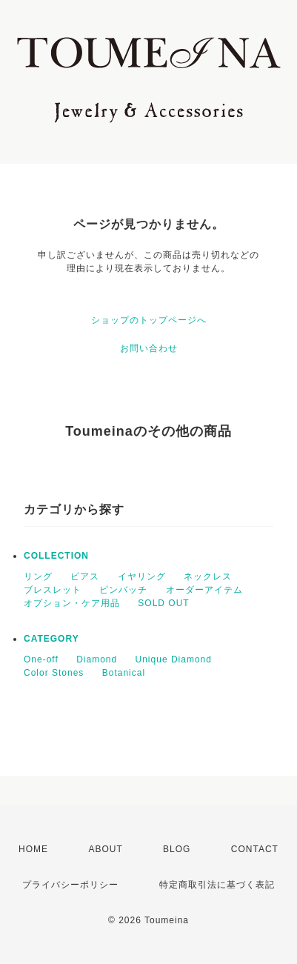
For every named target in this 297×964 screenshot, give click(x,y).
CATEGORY (51, 639)
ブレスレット (52, 590)
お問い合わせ (149, 348)
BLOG (176, 849)
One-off (41, 659)
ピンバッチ (123, 590)
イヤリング (142, 576)
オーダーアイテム (204, 590)
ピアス (84, 576)
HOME (33, 849)
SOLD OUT (163, 603)
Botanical (123, 673)
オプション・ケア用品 (72, 603)
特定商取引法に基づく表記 (217, 885)
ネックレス (208, 576)
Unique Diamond (174, 659)
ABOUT (105, 849)
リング (38, 576)
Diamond (96, 659)
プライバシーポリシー (70, 885)
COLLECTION (56, 556)
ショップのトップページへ (149, 320)
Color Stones (54, 673)
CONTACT (254, 849)
